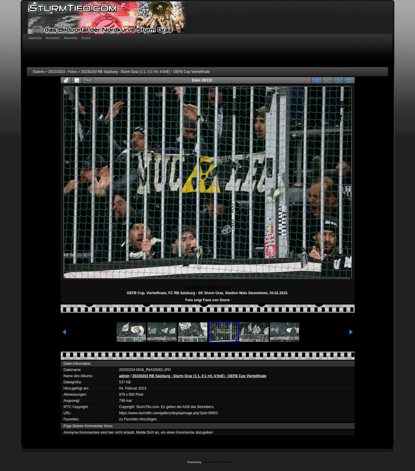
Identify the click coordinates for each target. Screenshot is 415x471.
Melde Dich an (147, 432)
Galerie (38, 72)
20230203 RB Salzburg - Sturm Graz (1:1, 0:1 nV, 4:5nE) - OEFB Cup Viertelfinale (145, 72)
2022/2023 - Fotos (62, 72)
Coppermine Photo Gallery (217, 462)
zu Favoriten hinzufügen (138, 419)
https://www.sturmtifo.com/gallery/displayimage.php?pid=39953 (168, 413)
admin (124, 376)
